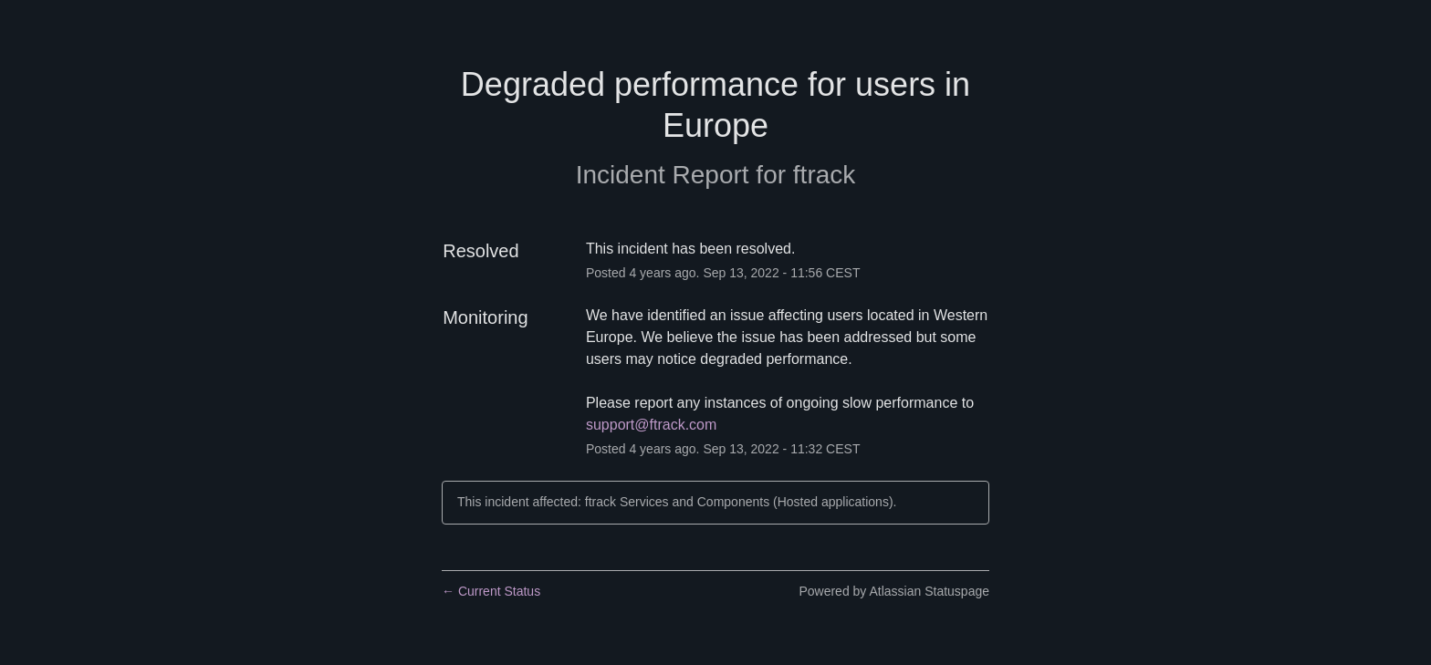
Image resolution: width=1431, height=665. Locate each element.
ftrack (824, 175)
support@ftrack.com (651, 424)
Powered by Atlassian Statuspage (894, 591)
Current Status (491, 591)
